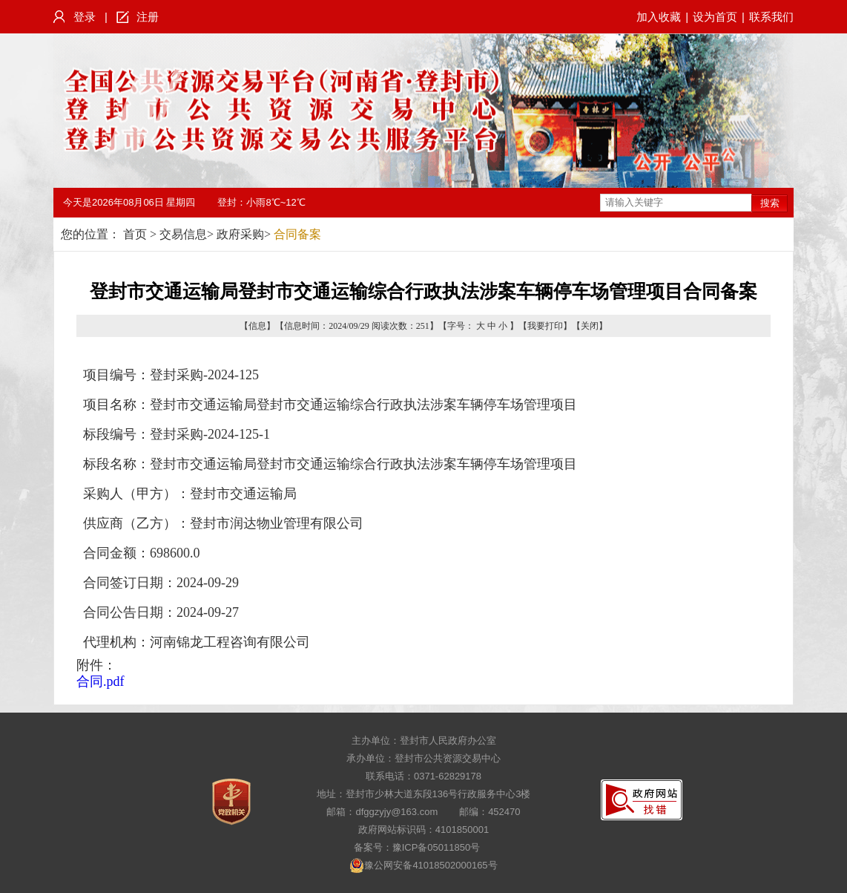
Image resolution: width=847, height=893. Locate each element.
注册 (147, 16)
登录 (84, 16)
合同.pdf (100, 681)
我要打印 (545, 326)
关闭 (590, 326)
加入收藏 (658, 16)
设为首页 (715, 16)
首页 (135, 234)
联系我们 (771, 16)
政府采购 (240, 234)
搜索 (770, 203)
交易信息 (183, 234)
